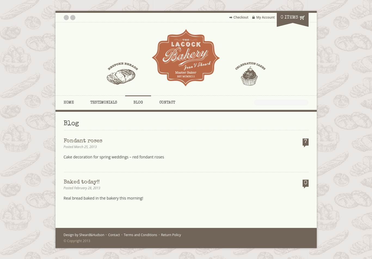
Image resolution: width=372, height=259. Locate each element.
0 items (289, 18)
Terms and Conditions (140, 235)
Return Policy (171, 235)
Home (69, 103)
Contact (167, 103)
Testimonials (103, 103)
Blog (138, 103)
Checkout (240, 17)
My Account (265, 17)
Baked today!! (82, 182)
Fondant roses (83, 141)
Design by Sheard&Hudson (84, 235)
